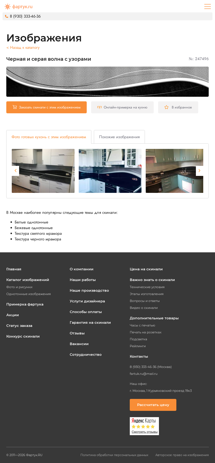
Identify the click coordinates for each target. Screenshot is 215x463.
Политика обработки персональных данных (114, 455)
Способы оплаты (86, 312)
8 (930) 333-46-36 (25, 16)
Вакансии (79, 344)
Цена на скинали (146, 269)
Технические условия (147, 287)
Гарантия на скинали (90, 322)
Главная (13, 269)
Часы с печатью (142, 325)
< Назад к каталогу (22, 47)
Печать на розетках (145, 332)
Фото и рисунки (19, 287)
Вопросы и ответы (145, 301)
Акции (12, 315)
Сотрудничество (86, 354)
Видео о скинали (144, 308)
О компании (81, 269)
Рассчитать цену (153, 405)
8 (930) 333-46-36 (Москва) (151, 367)
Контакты (139, 356)
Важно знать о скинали (152, 280)
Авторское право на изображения (182, 455)
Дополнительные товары (154, 318)
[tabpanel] (43, 171)
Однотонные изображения (28, 294)
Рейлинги (138, 346)
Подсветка (138, 339)
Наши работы (83, 280)
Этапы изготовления (147, 294)
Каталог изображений (27, 280)
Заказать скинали (46, 107)
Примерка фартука (24, 304)
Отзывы (77, 333)
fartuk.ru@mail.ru (143, 374)
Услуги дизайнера (87, 301)
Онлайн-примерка (122, 107)
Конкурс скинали (23, 336)
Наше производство (89, 290)
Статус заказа (19, 326)
